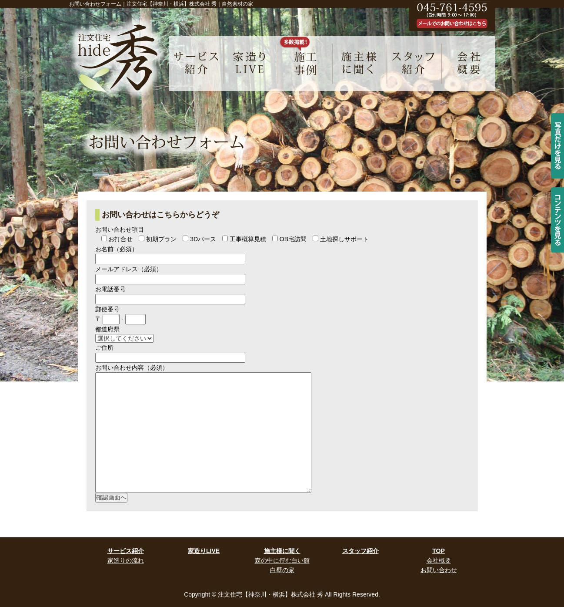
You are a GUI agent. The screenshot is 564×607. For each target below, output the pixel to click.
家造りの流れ (125, 560)
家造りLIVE (204, 550)
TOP (438, 550)
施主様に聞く (282, 550)
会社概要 (439, 560)
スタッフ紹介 (360, 550)
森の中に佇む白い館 (282, 560)
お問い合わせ (438, 570)
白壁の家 (282, 570)
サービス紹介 (125, 550)
